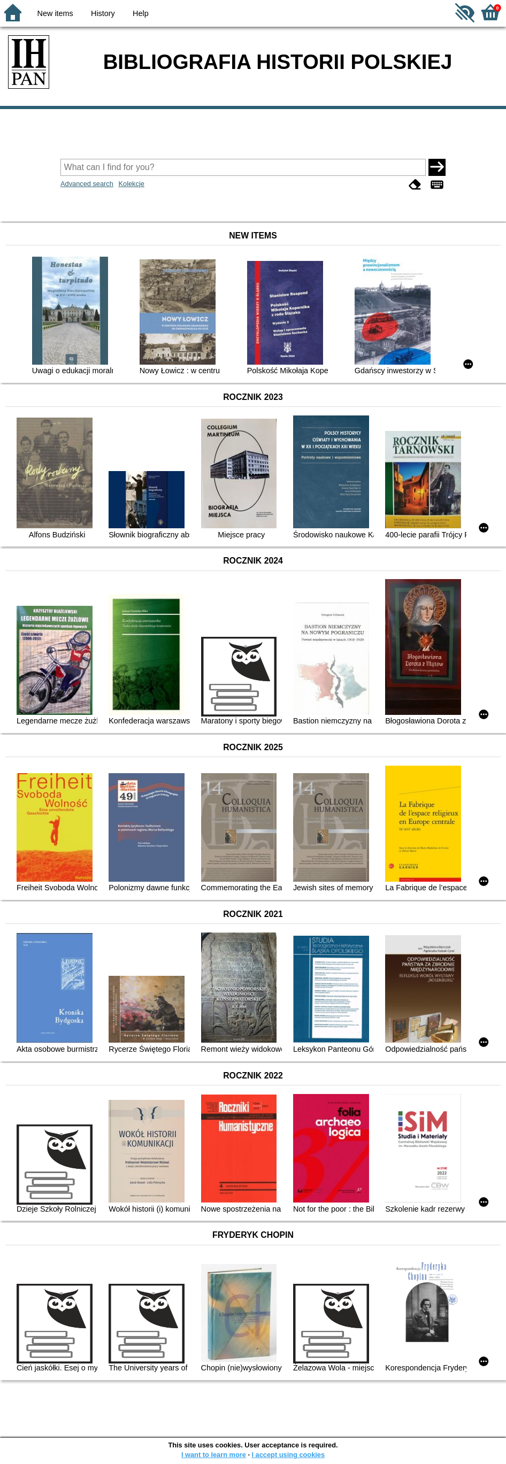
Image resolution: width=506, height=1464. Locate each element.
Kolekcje (131, 184)
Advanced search (86, 184)
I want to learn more (213, 1455)
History (103, 13)
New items (55, 13)
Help (141, 13)
